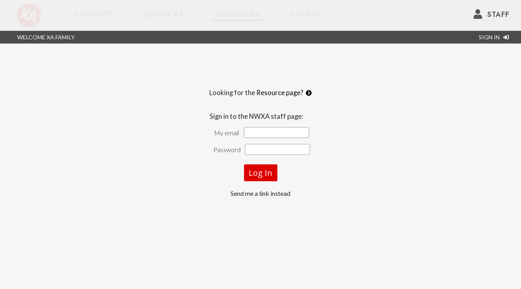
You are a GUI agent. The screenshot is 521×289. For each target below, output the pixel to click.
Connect (93, 14)
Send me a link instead (260, 193)
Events (305, 14)
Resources (237, 14)
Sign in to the (261, 116)
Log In (260, 172)
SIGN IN (494, 37)
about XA (164, 14)
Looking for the (260, 97)
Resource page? (284, 93)
